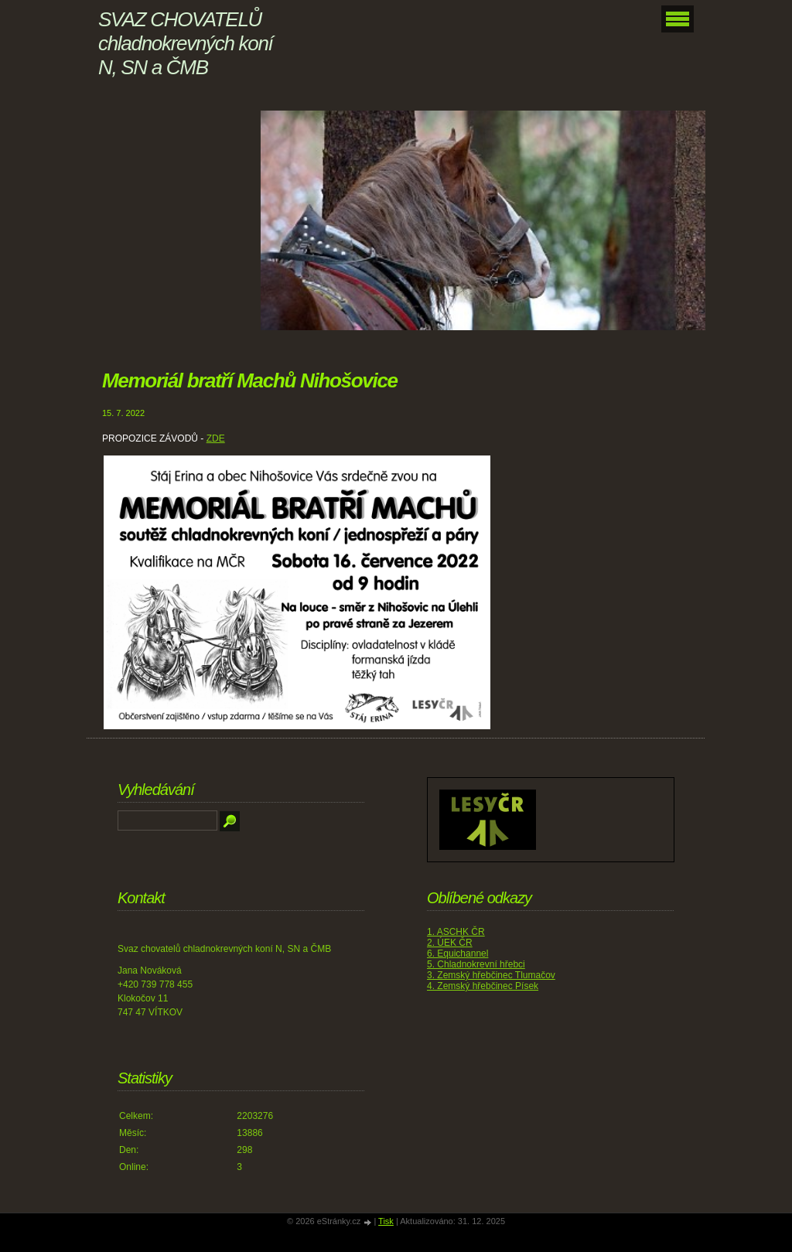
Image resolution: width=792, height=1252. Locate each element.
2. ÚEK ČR (450, 942)
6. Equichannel (457, 953)
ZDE (216, 438)
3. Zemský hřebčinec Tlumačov (491, 975)
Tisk (386, 1221)
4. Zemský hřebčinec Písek (482, 986)
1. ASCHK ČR (456, 931)
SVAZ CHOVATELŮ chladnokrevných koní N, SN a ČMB (185, 43)
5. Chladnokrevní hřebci (476, 964)
